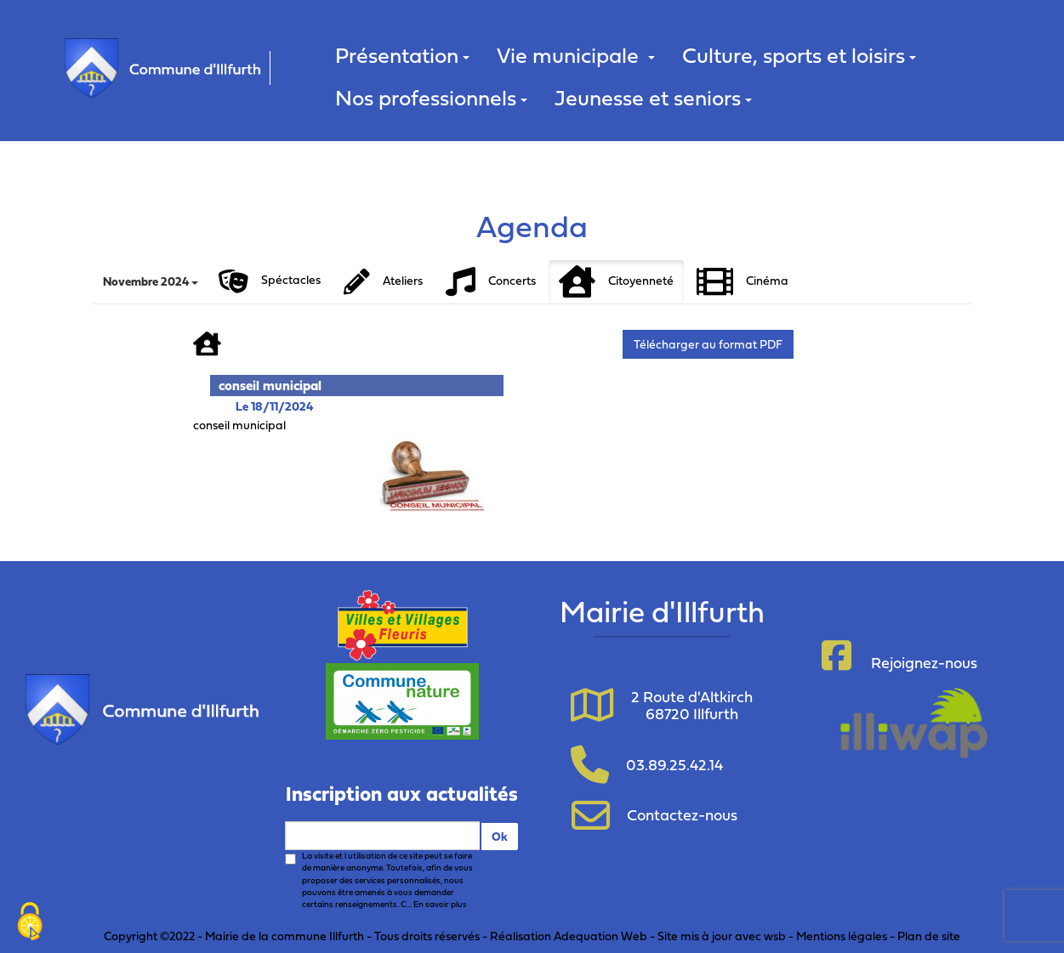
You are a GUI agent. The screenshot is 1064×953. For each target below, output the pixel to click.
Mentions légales (841, 935)
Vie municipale (576, 55)
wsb (775, 935)
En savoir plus (440, 904)
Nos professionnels (431, 97)
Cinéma (742, 282)
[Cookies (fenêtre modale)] (30, 923)
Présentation (402, 55)
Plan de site (928, 935)
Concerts (491, 282)
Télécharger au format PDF (708, 344)
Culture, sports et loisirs (799, 55)
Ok (500, 836)
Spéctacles (270, 281)
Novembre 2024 (150, 281)
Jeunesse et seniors (653, 97)
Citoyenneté (616, 281)
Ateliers (383, 282)
